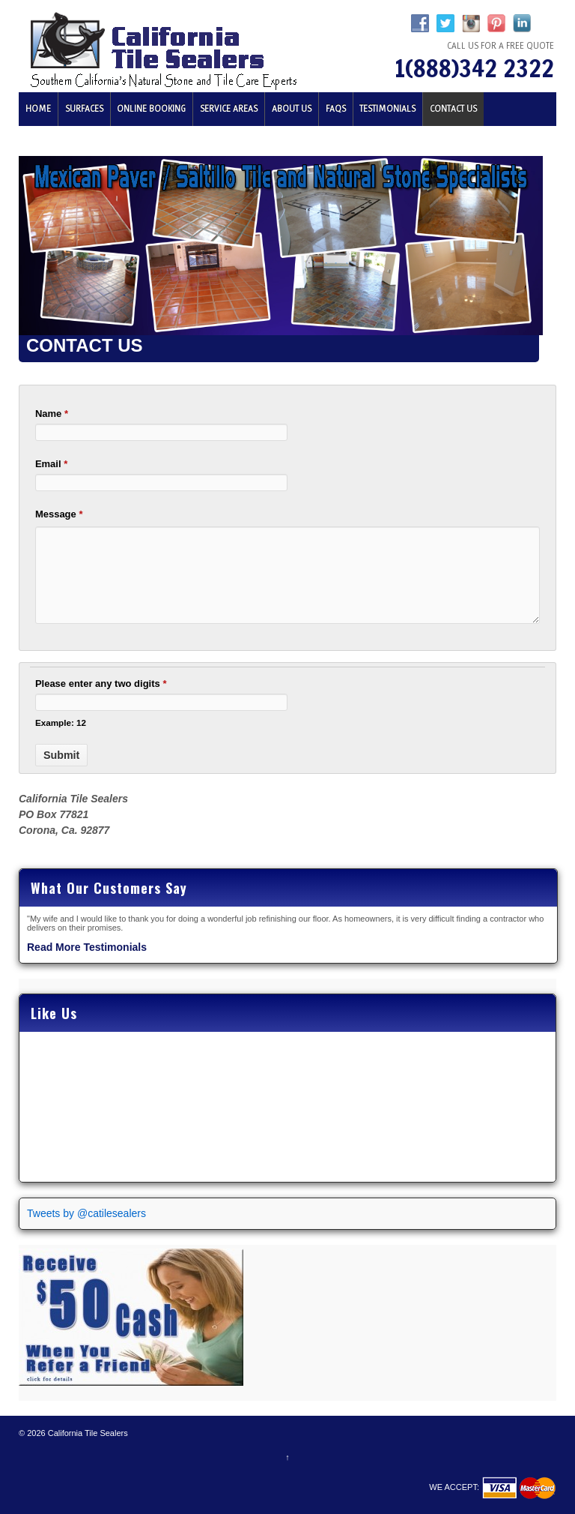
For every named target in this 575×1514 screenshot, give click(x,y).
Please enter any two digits (101, 683)
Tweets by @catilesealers (86, 1213)
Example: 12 (60, 722)
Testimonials (387, 108)
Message (59, 514)
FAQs (336, 108)
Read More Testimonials (87, 947)
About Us (291, 108)
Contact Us (453, 108)
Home (38, 108)
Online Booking (151, 108)
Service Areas (229, 108)
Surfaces (84, 108)
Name (51, 413)
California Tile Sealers (87, 1433)
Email (51, 463)
